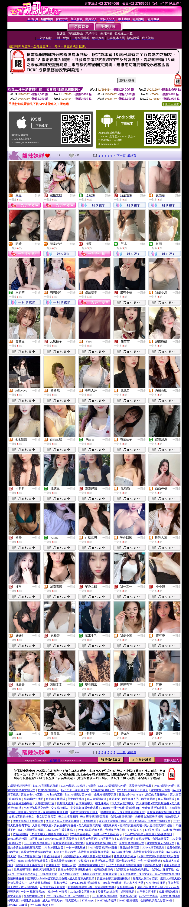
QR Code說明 (171, 104)
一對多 (36, 195)
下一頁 (121, 155)
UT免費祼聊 (53, 760)
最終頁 (131, 155)
